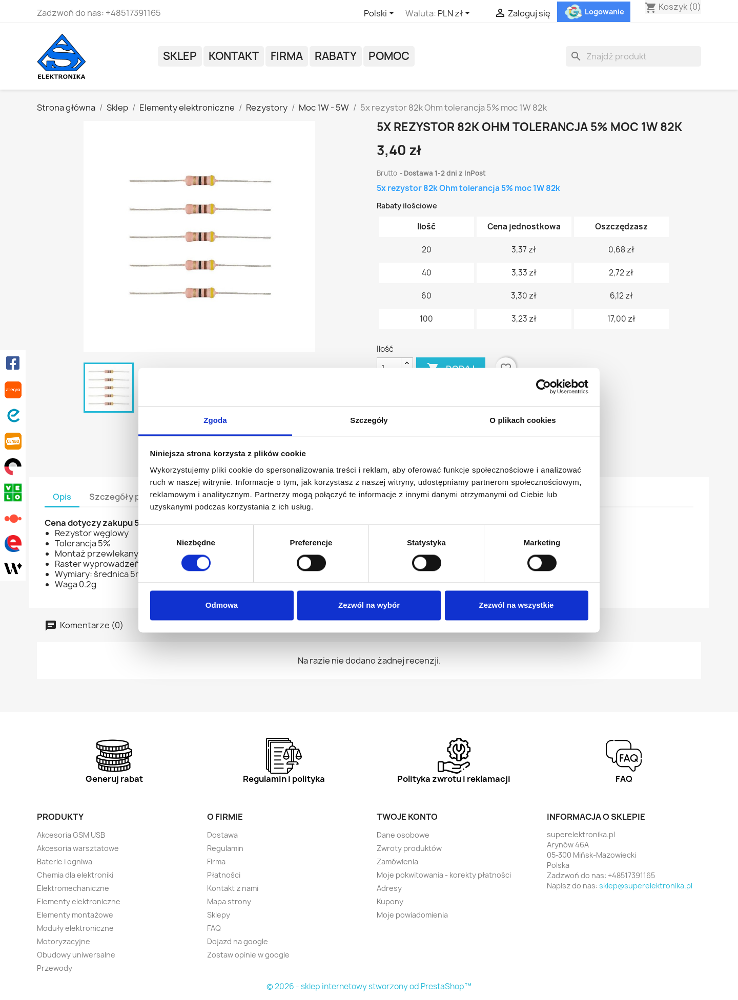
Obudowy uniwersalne (76, 955)
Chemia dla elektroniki (75, 875)
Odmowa (222, 605)
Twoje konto (407, 816)
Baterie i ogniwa (64, 861)
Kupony (390, 901)
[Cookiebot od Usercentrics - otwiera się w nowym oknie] (543, 386)
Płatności (223, 875)
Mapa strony (229, 901)
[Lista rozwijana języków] (381, 14)
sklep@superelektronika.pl (645, 885)
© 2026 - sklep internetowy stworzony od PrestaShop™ (368, 986)
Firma (287, 56)
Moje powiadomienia (412, 915)
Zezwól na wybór (369, 605)
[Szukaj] (633, 56)
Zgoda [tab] (215, 420)
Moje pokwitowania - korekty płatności (444, 875)
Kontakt (234, 56)
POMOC (388, 56)
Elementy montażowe (75, 915)
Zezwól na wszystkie (516, 605)
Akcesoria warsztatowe (78, 848)
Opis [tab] (62, 496)
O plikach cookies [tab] (522, 420)
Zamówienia (397, 861)
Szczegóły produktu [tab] (130, 496)
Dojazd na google (237, 941)
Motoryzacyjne (63, 941)
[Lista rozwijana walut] (456, 14)
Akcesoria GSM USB (71, 835)
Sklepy (218, 915)
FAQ (214, 928)
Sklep (180, 56)
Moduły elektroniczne (75, 928)
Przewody (54, 968)
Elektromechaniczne (73, 888)
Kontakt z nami (232, 888)
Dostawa (222, 835)
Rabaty (336, 56)
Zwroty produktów (409, 848)
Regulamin (225, 848)
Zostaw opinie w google (248, 955)
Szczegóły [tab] (368, 420)
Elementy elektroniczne (78, 901)
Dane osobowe (403, 835)
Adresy (389, 888)
